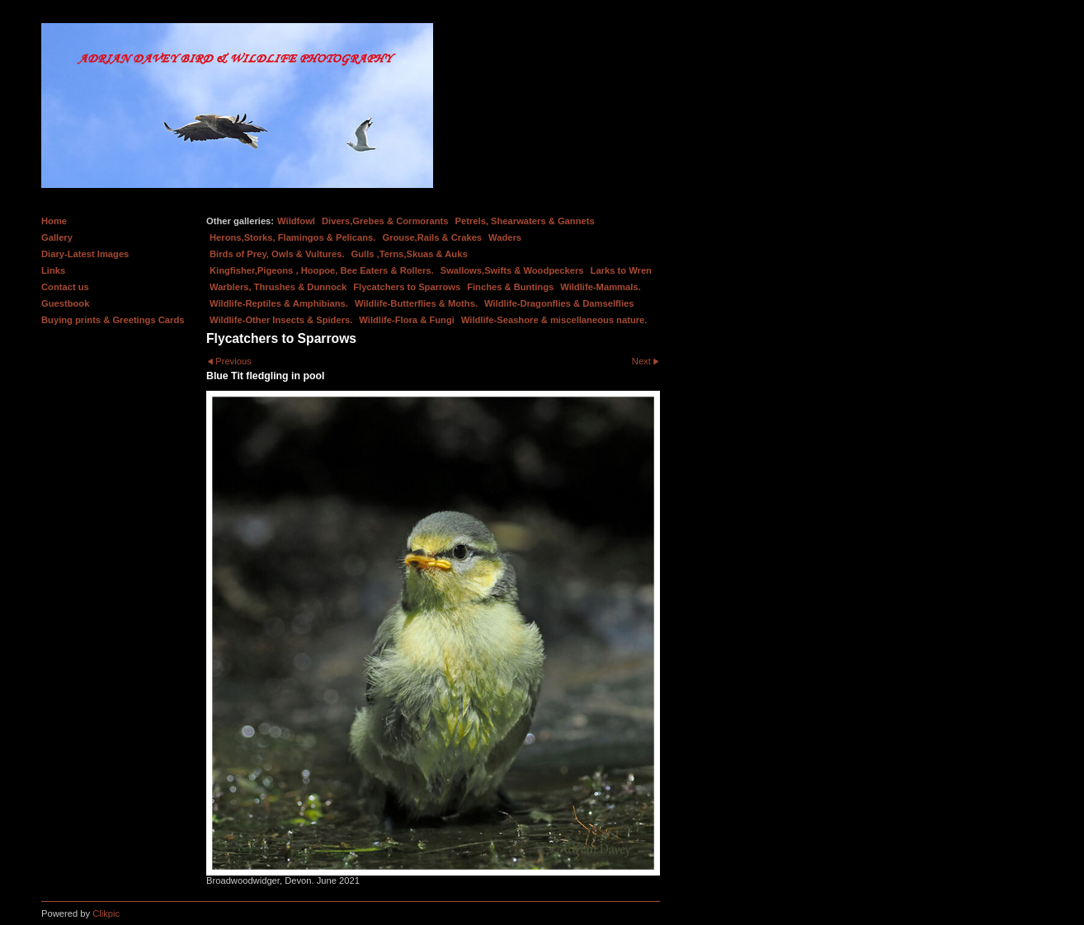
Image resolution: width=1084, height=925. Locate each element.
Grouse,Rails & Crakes (432, 237)
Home (54, 221)
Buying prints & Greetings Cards (112, 320)
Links (53, 270)
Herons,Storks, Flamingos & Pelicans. (292, 237)
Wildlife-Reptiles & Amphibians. (279, 303)
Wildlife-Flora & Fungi (407, 320)
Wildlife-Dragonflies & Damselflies (559, 303)
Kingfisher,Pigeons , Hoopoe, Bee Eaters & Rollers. (322, 270)
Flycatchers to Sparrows (406, 287)
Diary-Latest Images (85, 254)
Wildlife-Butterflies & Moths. (416, 303)
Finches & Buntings (510, 287)
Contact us (65, 287)
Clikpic (106, 913)
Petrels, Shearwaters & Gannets (525, 221)
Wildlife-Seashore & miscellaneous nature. (554, 320)
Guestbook (65, 303)
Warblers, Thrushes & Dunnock (278, 287)
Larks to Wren (621, 270)
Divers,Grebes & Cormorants (385, 221)
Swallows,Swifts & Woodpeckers (512, 270)
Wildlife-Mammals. (600, 287)
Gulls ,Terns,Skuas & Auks (409, 254)
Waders (504, 237)
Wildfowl (296, 221)
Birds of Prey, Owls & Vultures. (277, 254)
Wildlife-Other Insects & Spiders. (281, 320)
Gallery (57, 237)
